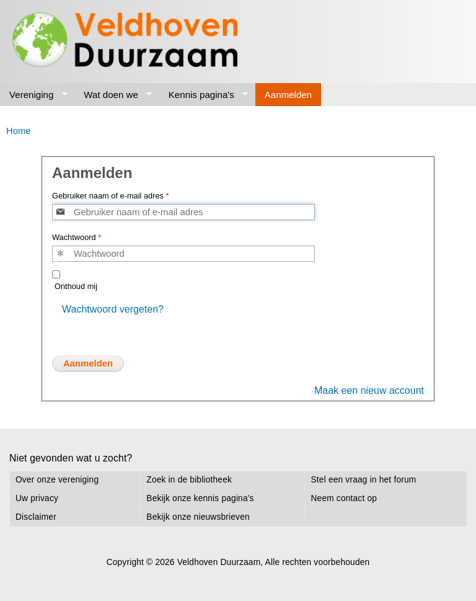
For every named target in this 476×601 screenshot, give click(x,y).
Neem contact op (344, 498)
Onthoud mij (76, 286)
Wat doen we (113, 94)
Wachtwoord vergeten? (113, 309)
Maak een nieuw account (369, 390)
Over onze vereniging (57, 479)
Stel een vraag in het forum (363, 479)
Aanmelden (288, 94)
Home (18, 131)
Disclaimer (35, 517)
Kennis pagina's (204, 94)
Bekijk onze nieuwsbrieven (197, 517)
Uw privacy (36, 498)
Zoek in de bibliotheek (189, 479)
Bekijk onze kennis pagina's (199, 498)
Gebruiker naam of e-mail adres (110, 195)
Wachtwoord (76, 237)
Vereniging (34, 94)
